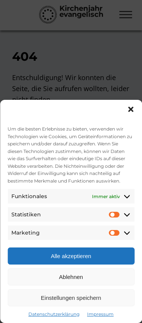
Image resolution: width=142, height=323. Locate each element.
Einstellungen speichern (71, 298)
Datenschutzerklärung (54, 314)
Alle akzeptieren (71, 256)
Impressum (100, 314)
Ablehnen (71, 277)
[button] (130, 109)
